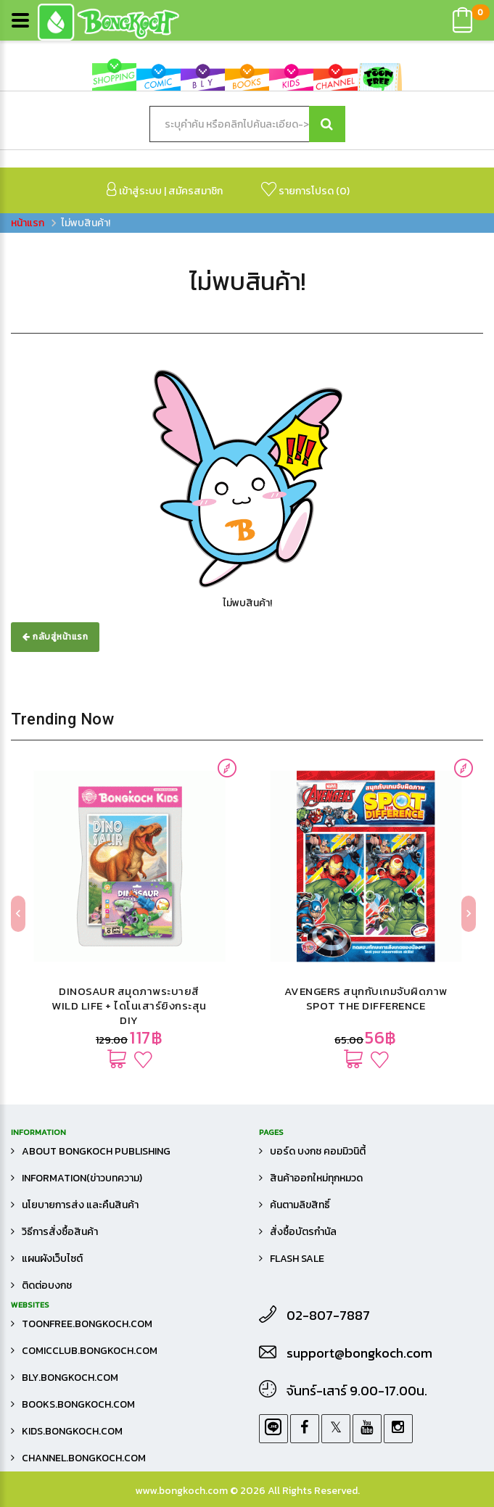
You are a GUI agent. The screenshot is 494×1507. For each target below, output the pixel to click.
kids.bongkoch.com (72, 1431)
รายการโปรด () (305, 190)
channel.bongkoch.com (84, 1458)
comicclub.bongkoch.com (89, 1350)
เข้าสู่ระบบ (134, 190)
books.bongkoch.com (78, 1404)
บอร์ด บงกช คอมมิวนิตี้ (318, 1151)
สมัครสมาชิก (195, 191)
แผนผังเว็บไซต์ (52, 1258)
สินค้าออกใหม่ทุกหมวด (316, 1178)
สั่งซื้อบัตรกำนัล (303, 1231)
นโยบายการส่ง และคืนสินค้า (80, 1205)
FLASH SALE (297, 1258)
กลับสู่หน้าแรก (55, 636)
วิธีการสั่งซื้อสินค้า (60, 1231)
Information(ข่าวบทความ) (82, 1178)
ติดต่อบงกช (47, 1285)
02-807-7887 (328, 1315)
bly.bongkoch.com (70, 1377)
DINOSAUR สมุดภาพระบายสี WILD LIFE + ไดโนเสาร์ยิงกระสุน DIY (129, 1005)
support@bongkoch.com (359, 1353)
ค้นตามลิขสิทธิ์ (300, 1205)
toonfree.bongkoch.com (87, 1323)
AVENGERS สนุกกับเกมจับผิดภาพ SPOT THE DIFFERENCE (366, 998)
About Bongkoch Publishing (96, 1151)
